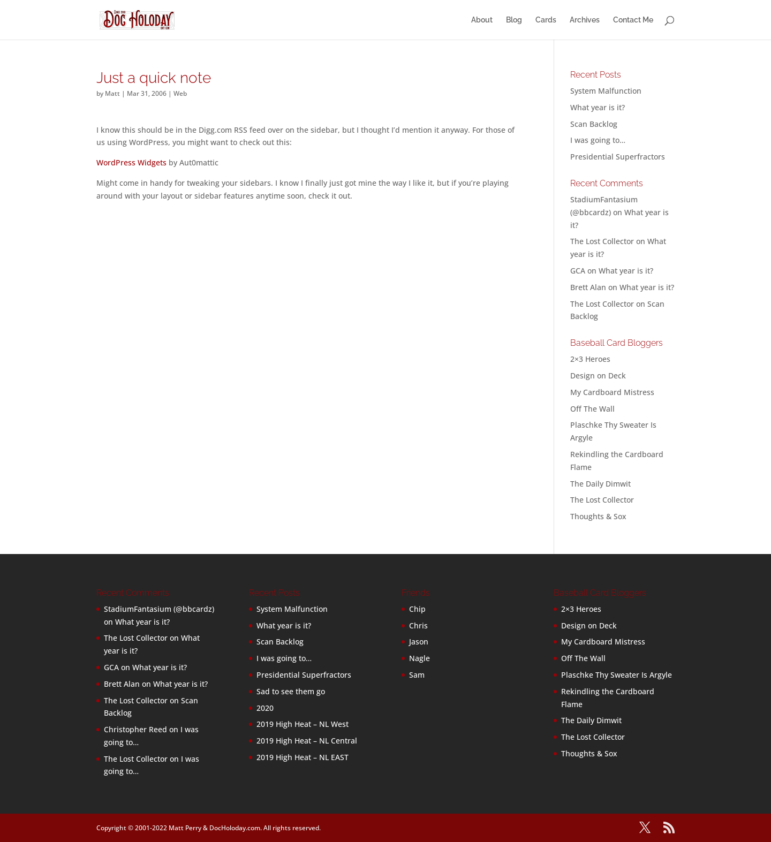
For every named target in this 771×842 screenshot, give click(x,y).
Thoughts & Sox (598, 516)
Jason (418, 641)
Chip (417, 609)
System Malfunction (605, 91)
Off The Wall (592, 409)
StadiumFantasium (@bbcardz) (159, 609)
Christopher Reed (135, 729)
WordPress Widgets (131, 162)
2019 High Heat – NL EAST (302, 757)
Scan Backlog (593, 124)
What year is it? (597, 107)
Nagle (419, 658)
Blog (514, 20)
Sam (417, 675)
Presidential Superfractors (617, 156)
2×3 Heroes (590, 359)
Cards (545, 20)
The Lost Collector (602, 500)
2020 (265, 708)
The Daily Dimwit (600, 484)
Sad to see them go (290, 691)
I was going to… (597, 140)
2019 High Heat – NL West (302, 724)
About (482, 20)
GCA (577, 271)
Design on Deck (598, 375)
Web (180, 93)
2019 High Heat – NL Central (306, 740)
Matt (112, 93)
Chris (418, 625)
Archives (585, 20)
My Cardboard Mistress (612, 392)
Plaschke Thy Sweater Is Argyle (616, 675)
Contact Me (633, 20)
